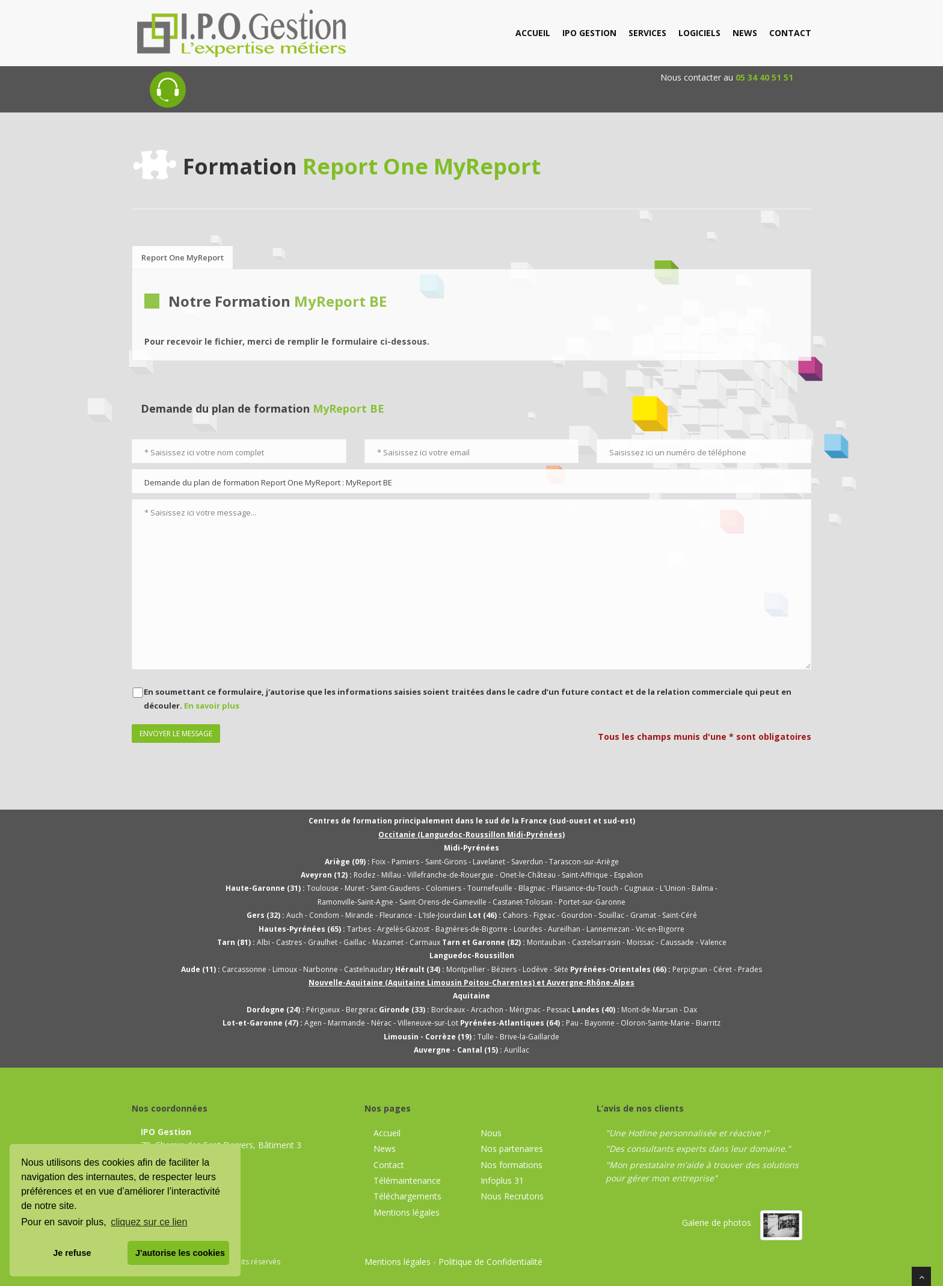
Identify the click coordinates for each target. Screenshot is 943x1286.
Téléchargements (407, 1196)
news (745, 32)
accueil (532, 32)
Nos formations (511, 1165)
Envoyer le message (176, 733)
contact (790, 32)
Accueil (387, 1133)
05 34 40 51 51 (764, 77)
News (384, 1148)
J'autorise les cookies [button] (180, 1253)
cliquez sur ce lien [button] (149, 1222)
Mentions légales (406, 1212)
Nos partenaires (512, 1148)
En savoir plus (211, 705)
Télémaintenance (407, 1180)
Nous (491, 1133)
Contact (388, 1165)
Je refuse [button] (72, 1253)
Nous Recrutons (512, 1196)
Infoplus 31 (502, 1180)
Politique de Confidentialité (490, 1261)
